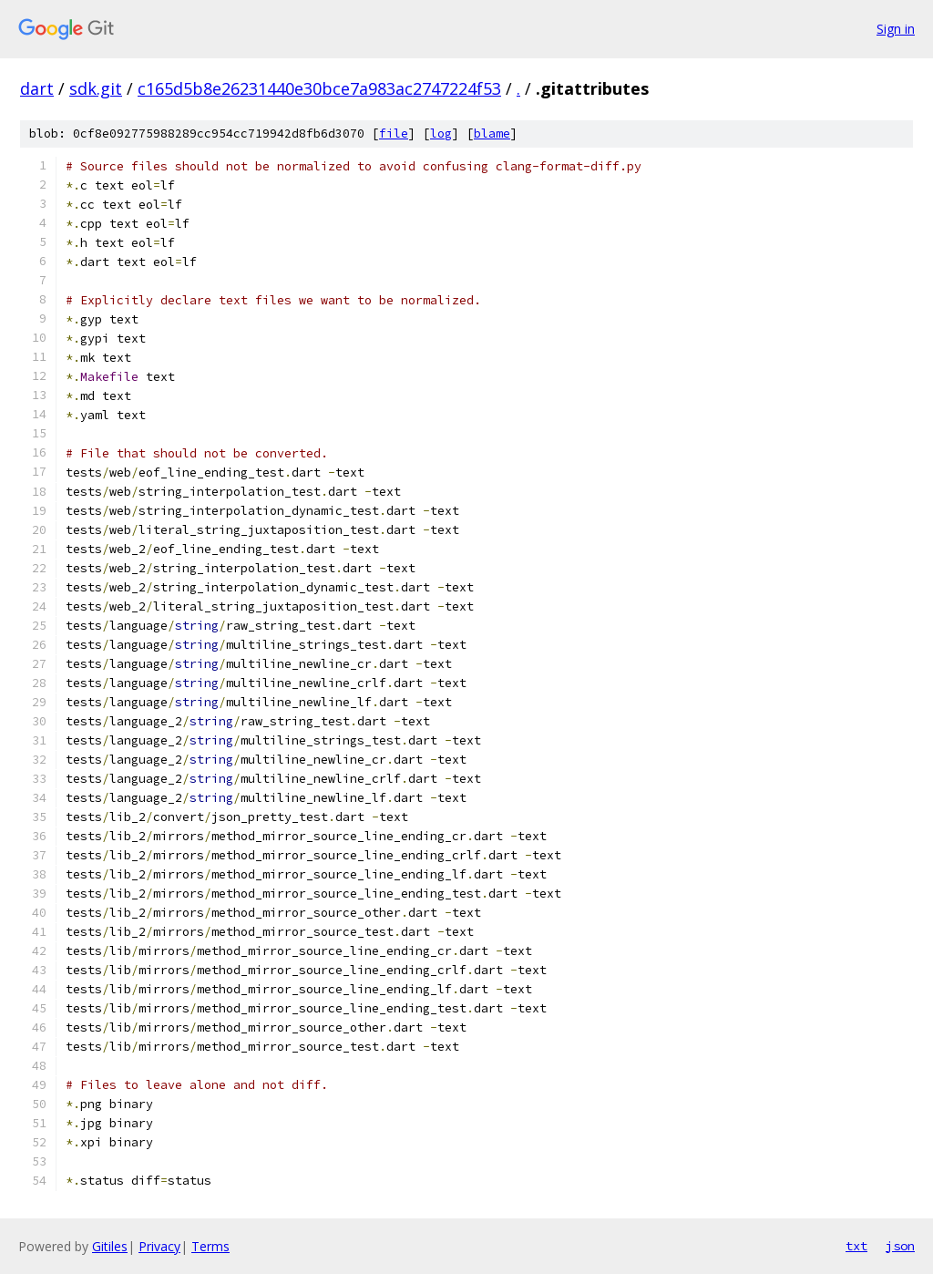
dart (37, 88)
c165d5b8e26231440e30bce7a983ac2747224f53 (319, 88)
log (441, 133)
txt (856, 1246)
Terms (210, 1246)
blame (492, 133)
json (900, 1246)
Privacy (159, 1246)
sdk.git (95, 88)
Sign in (896, 28)
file (393, 133)
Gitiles (110, 1246)
